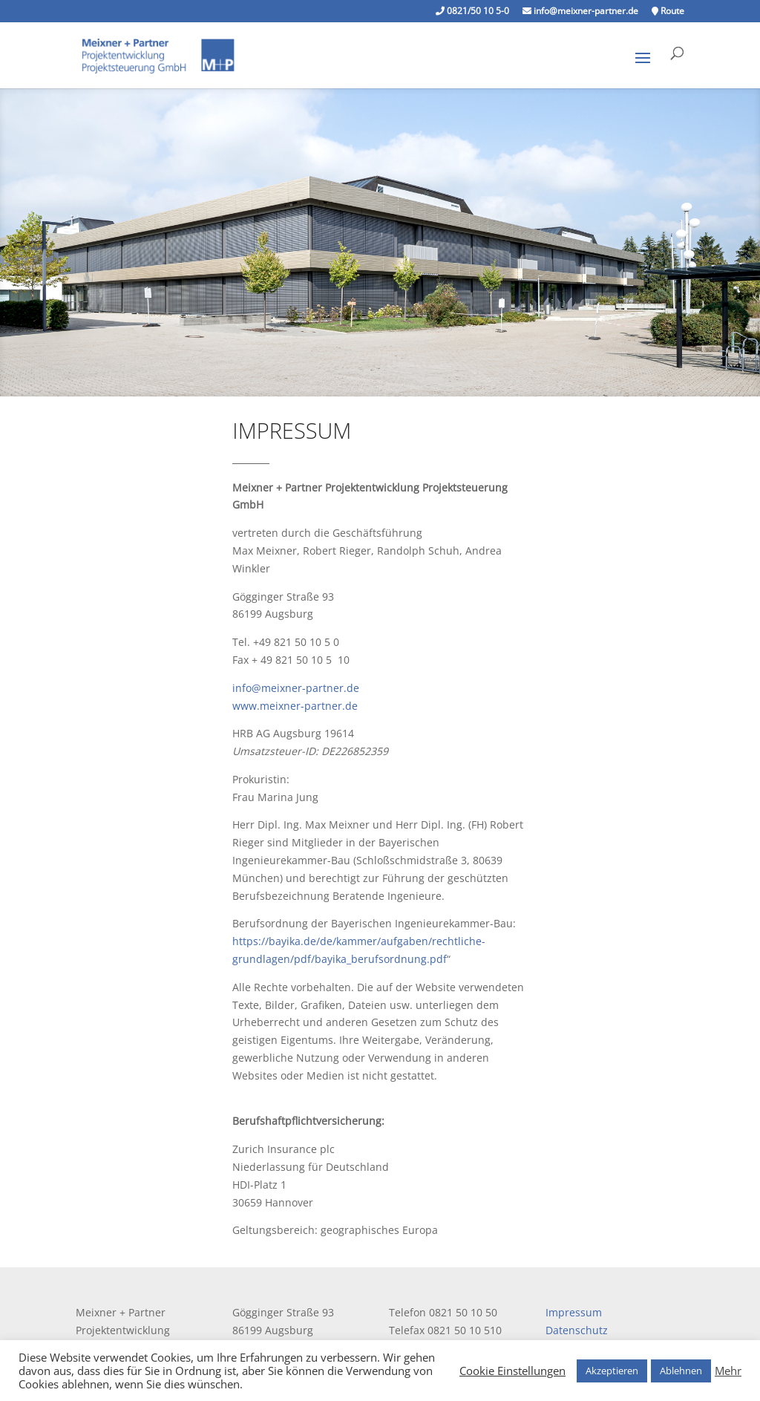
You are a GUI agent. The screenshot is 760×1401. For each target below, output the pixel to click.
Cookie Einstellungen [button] (512, 1370)
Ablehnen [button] (681, 1370)
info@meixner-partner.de (580, 12)
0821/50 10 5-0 (472, 12)
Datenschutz (577, 1330)
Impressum (574, 1312)
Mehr (728, 1370)
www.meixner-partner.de (295, 706)
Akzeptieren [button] (612, 1370)
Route (668, 12)
